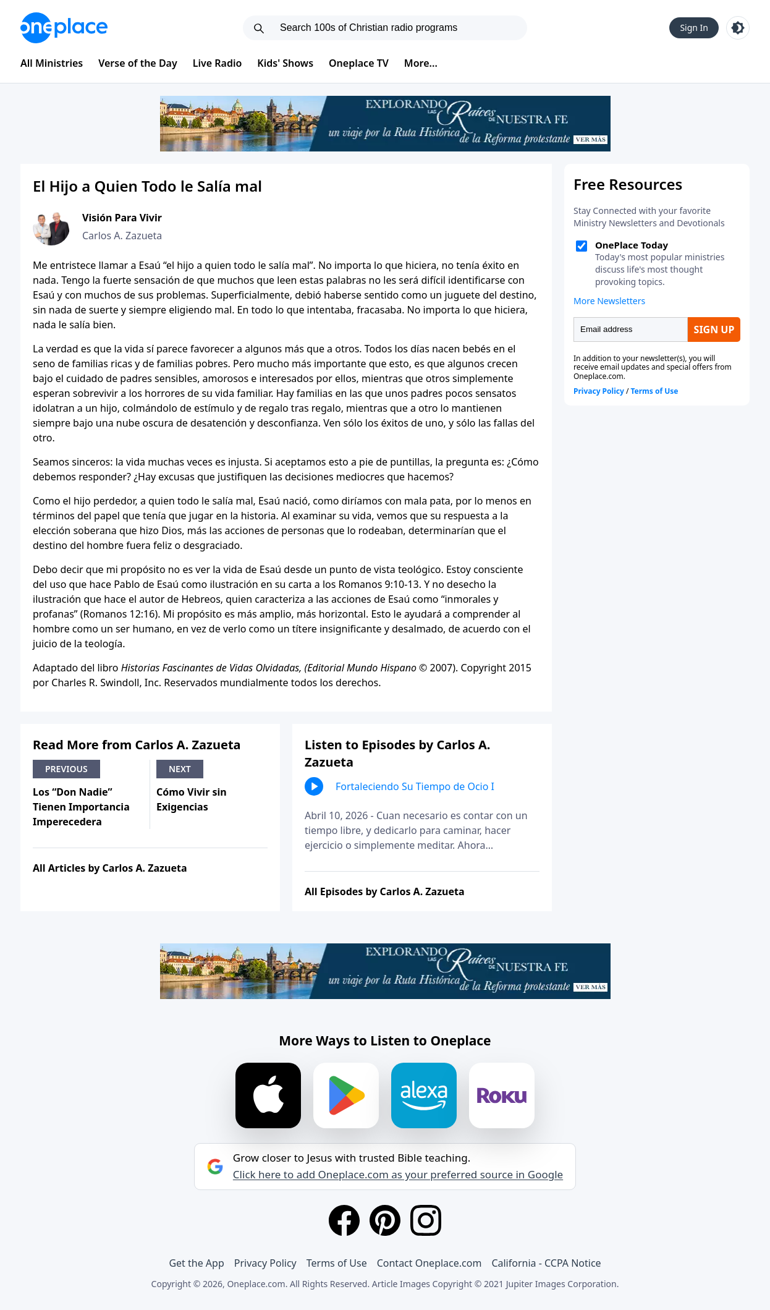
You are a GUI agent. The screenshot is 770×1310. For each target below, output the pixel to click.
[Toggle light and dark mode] (738, 28)
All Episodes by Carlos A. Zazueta (385, 891)
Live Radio (217, 63)
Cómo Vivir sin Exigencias (191, 799)
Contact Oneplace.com (429, 1263)
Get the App (196, 1263)
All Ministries (51, 63)
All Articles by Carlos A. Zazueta (110, 868)
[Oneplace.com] (64, 27)
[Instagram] (425, 1220)
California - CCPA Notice (546, 1263)
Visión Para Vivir (122, 217)
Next (180, 769)
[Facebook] (344, 1220)
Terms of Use (337, 1263)
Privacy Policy (265, 1263)
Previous (66, 769)
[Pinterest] (385, 1220)
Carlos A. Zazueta (122, 235)
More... (421, 63)
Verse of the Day (137, 63)
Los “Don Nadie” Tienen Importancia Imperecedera (81, 806)
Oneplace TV (359, 63)
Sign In (694, 27)
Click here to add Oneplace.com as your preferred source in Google (398, 1174)
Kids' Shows (285, 63)
